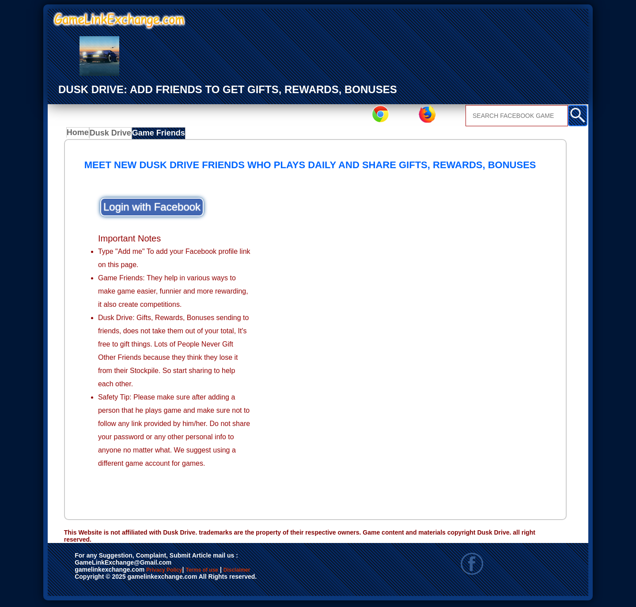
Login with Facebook (152, 209)
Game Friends (160, 135)
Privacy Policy (173, 572)
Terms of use (228, 572)
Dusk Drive (114, 135)
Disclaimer (277, 572)
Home (79, 135)
